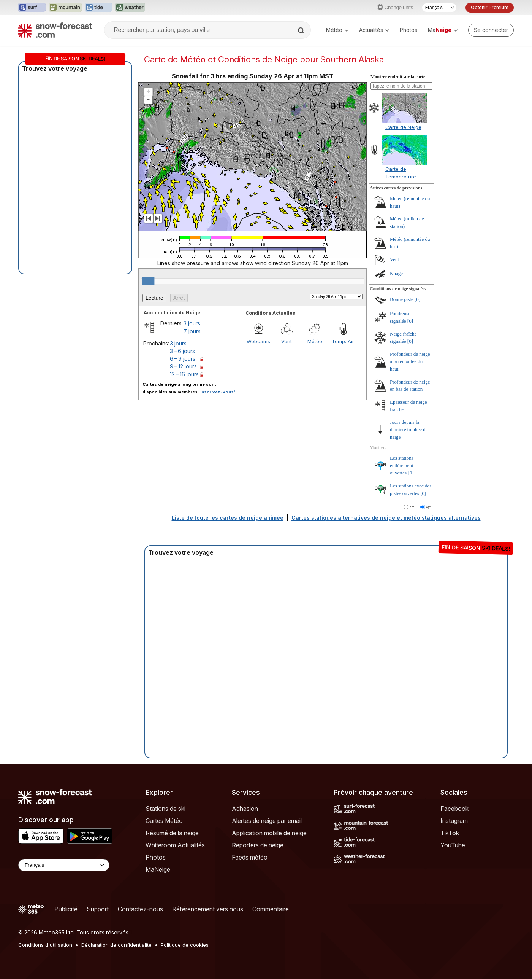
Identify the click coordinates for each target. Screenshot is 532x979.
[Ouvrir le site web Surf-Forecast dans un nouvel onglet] (32, 8)
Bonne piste (401, 299)
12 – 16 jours (184, 374)
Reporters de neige (257, 845)
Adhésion (245, 808)
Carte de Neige (403, 127)
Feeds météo (250, 857)
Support (98, 909)
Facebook (454, 808)
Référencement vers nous (207, 909)
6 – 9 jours (182, 358)
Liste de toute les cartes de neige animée (227, 517)
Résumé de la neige (172, 833)
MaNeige (158, 869)
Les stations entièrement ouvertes (401, 465)
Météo (337, 30)
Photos (408, 30)
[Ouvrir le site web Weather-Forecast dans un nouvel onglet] (130, 8)
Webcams (258, 341)
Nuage (396, 273)
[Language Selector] (63, 865)
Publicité (66, 909)
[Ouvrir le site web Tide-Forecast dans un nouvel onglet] (98, 8)
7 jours (192, 331)
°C (412, 508)
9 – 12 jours (183, 366)
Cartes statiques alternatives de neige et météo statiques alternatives (386, 517)
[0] (417, 299)
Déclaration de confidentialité (116, 945)
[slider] (148, 281)
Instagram (454, 821)
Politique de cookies (185, 945)
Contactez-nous (140, 909)
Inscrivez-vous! (217, 392)
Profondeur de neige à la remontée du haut (410, 361)
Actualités (374, 30)
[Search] (301, 30)
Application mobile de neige (269, 833)
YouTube (452, 845)
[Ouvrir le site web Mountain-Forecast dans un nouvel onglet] (65, 8)
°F (428, 508)
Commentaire (270, 909)
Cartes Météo (164, 821)
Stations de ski (165, 808)
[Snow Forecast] (55, 30)
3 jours (192, 323)
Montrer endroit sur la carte (397, 77)
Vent (286, 341)
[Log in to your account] (491, 30)
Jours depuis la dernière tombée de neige (409, 429)
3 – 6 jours (182, 351)
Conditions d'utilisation (45, 945)
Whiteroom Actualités (175, 845)
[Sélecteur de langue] (439, 7)
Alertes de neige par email (267, 821)
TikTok (449, 833)
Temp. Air (343, 341)
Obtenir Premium (489, 7)
